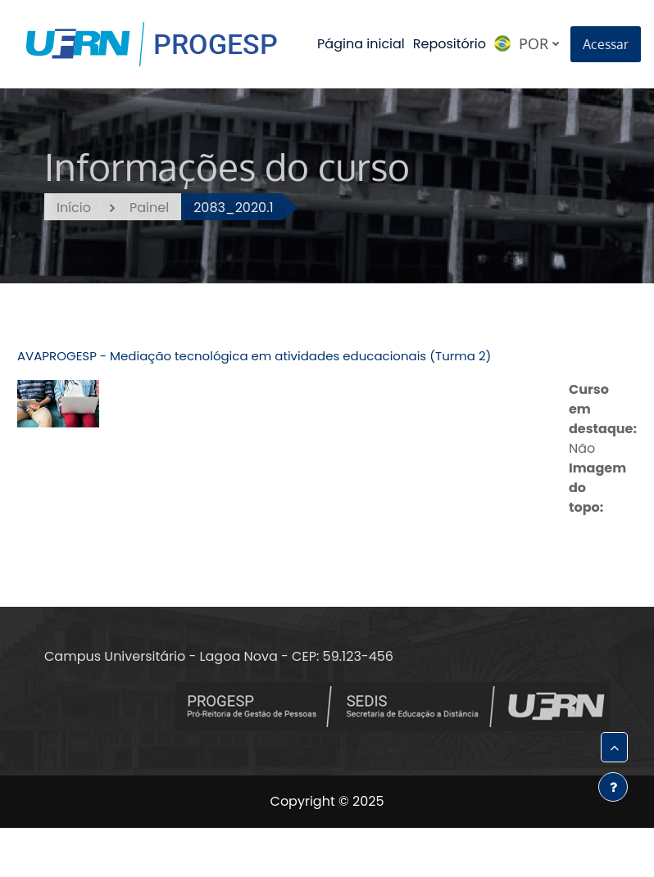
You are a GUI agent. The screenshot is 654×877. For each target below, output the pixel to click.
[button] (614, 747)
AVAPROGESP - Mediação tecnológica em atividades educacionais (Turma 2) (254, 355)
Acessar (606, 44)
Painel (149, 207)
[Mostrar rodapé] (613, 787)
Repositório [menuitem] (449, 43)
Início (74, 207)
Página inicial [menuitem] (361, 43)
